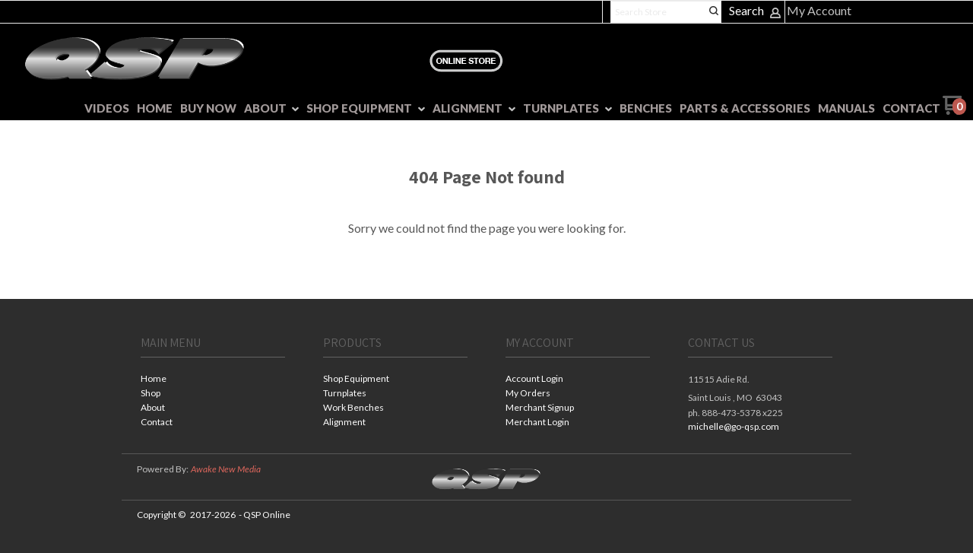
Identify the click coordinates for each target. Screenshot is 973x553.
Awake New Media (226, 469)
